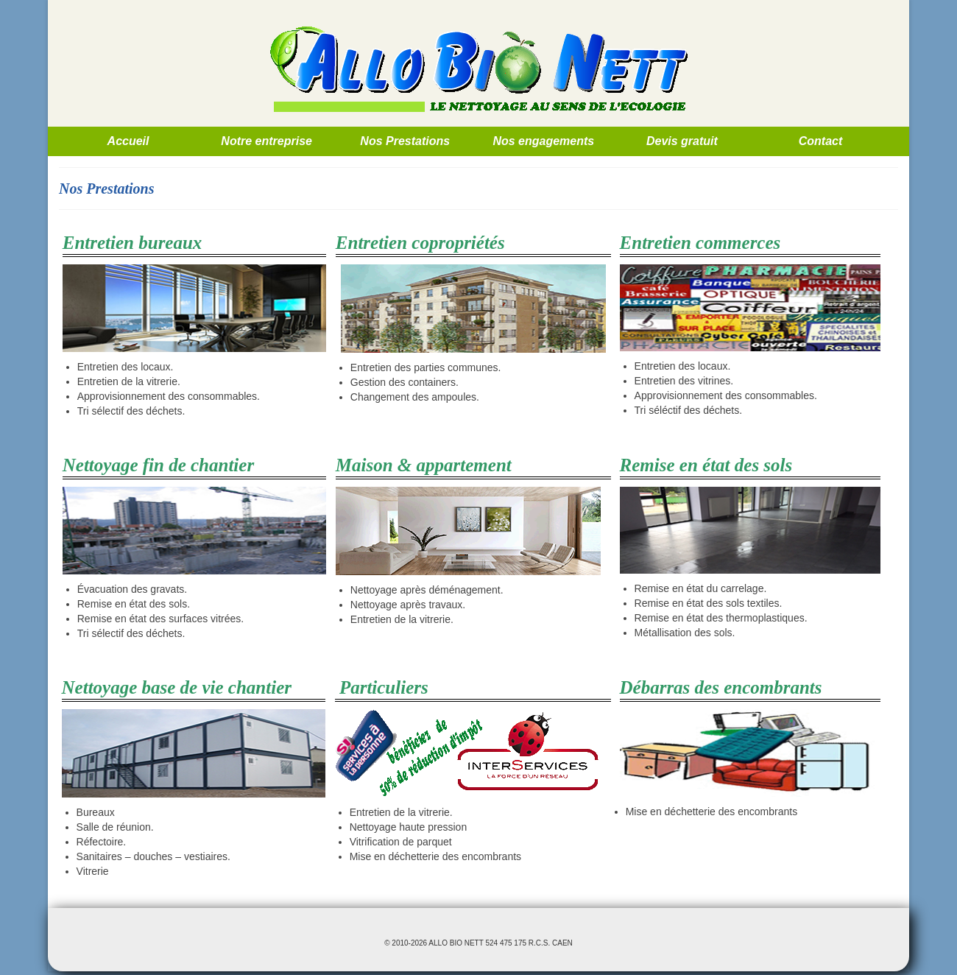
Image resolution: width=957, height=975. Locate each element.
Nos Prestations (405, 141)
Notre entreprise (266, 141)
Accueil (128, 141)
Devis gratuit (682, 141)
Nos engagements (543, 141)
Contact (821, 141)
